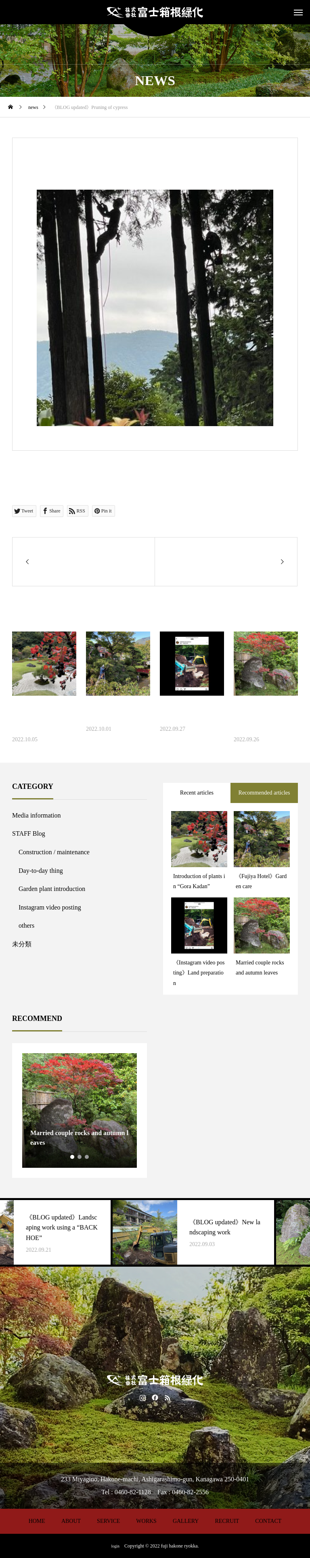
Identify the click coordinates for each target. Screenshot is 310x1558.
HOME (37, 1521)
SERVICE (108, 1521)
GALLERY (186, 1521)
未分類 (21, 944)
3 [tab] (87, 1157)
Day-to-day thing (41, 870)
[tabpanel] (79, 1110)
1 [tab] (72, 1157)
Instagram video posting (50, 907)
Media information (36, 815)
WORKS (146, 1521)
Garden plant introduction (52, 888)
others (26, 925)
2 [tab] (80, 1157)
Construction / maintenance (54, 852)
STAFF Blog (28, 833)
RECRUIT (227, 1521)
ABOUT (71, 1521)
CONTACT (268, 1521)
